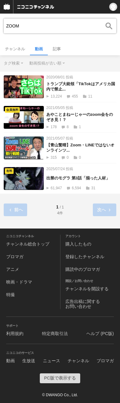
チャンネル (15, 49)
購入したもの (78, 243)
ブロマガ (14, 256)
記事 (57, 49)
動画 (39, 49)
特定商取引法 (55, 333)
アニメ (12, 269)
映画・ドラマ (19, 281)
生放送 (28, 360)
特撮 (10, 294)
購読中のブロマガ (82, 269)
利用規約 (14, 333)
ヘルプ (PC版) (100, 333)
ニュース (51, 360)
